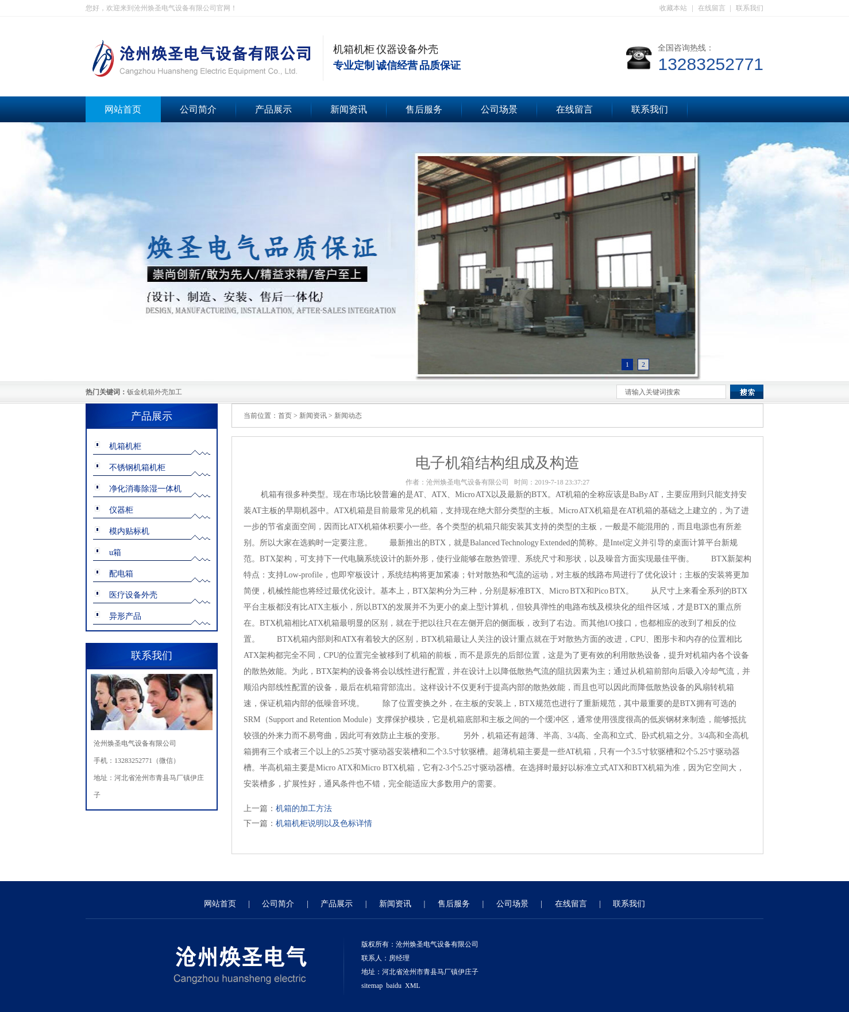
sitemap (372, 986)
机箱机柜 (125, 446)
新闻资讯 (348, 109)
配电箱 (121, 573)
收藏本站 (673, 8)
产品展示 (273, 109)
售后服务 (424, 109)
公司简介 (198, 109)
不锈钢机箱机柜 (137, 467)
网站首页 (123, 109)
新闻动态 (348, 416)
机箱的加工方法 (304, 808)
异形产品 (125, 616)
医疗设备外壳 (133, 595)
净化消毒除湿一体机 (145, 488)
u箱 (115, 552)
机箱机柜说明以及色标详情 (324, 823)
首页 (285, 416)
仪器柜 (121, 510)
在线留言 (711, 8)
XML (412, 986)
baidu (394, 986)
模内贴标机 (129, 531)
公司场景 (499, 109)
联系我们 (749, 8)
